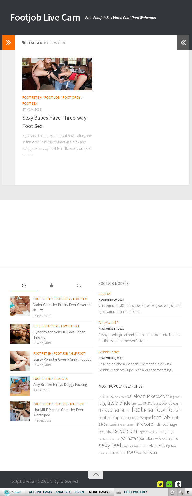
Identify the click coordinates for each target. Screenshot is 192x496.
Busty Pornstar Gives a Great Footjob (63, 359)
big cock (175, 397)
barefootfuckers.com (148, 396)
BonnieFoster (109, 352)
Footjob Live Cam (48, 17)
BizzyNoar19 (108, 322)
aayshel (104, 293)
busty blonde (163, 403)
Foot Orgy (71, 97)
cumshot (116, 410)
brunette (137, 403)
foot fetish (168, 409)
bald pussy (106, 396)
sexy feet (110, 445)
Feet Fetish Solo (46, 326)
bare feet (120, 397)
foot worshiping (114, 424)
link (187, 418)
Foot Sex (29, 103)
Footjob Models (114, 283)
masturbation (106, 439)
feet (137, 409)
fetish (149, 410)
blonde (123, 402)
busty (148, 403)
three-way (104, 453)
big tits (106, 402)
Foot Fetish (32, 97)
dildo (128, 411)
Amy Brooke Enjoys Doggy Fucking (60, 384)
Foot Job (52, 97)
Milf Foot (78, 353)
